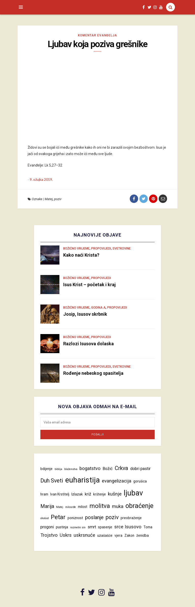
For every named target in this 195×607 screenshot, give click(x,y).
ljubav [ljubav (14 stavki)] (133, 493)
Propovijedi (101, 248)
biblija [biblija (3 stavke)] (58, 469)
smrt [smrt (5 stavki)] (92, 527)
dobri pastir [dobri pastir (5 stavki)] (140, 468)
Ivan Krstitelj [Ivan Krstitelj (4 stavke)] (59, 494)
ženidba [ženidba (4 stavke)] (142, 535)
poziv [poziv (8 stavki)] (112, 517)
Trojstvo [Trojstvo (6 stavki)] (49, 535)
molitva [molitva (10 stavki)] (99, 505)
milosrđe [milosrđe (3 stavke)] (70, 507)
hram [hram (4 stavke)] (44, 494)
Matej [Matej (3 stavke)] (59, 507)
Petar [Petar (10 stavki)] (58, 517)
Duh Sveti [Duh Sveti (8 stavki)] (51, 480)
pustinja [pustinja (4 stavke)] (62, 527)
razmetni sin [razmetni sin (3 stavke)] (78, 527)
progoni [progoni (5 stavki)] (47, 527)
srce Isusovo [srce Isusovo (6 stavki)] (127, 527)
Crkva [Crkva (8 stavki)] (121, 468)
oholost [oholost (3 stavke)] (44, 518)
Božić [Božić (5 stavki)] (108, 468)
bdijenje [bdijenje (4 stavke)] (46, 469)
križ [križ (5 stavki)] (88, 494)
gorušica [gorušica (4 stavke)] (140, 481)
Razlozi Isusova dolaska (88, 343)
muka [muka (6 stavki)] (117, 506)
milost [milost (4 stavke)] (82, 507)
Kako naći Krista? (81, 255)
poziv (57, 199)
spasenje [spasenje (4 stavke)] (105, 527)
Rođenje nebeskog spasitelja (93, 373)
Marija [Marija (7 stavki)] (47, 506)
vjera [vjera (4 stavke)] (118, 535)
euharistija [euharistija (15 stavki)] (82, 480)
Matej (49, 199)
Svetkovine (121, 248)
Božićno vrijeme (76, 248)
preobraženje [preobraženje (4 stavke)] (131, 518)
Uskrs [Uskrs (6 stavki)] (66, 535)
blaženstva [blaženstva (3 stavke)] (70, 469)
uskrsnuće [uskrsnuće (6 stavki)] (84, 535)
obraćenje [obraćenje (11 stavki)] (139, 505)
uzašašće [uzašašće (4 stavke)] (104, 535)
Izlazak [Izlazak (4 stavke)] (77, 494)
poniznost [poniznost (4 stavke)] (75, 518)
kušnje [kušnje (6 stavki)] (115, 494)
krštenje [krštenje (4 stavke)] (99, 494)
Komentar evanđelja (97, 35)
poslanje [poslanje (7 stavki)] (94, 517)
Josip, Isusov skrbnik (85, 314)
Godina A (98, 307)
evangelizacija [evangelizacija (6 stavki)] (116, 481)
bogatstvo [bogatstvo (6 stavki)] (90, 468)
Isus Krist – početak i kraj (89, 284)
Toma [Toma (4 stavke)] (147, 527)
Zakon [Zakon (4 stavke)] (129, 535)
